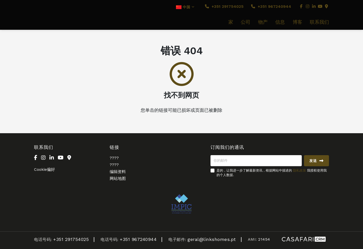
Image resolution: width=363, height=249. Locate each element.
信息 (280, 22)
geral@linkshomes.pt (212, 239)
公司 (245, 22)
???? (114, 157)
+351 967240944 (271, 6)
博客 (297, 22)
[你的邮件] (256, 160)
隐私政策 (299, 170)
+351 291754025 (224, 6)
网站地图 (118, 178)
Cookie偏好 (44, 169)
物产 (263, 22)
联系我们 (319, 22)
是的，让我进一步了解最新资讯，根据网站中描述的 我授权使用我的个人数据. (272, 173)
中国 (185, 7)
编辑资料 (118, 171)
